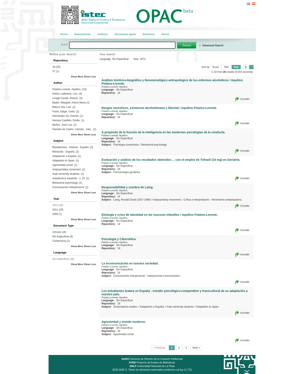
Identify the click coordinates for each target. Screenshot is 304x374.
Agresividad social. (64, 165)
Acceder (245, 99)
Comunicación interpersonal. (70, 187)
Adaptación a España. (66, 156)
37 (55, 71)
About (165, 34)
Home (64, 34)
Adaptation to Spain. (65, 160)
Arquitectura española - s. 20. (70, 178)
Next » (196, 347)
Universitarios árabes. (125, 306)
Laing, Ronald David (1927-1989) (132, 199)
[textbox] (122, 45)
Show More (77, 76)
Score (215, 67)
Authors (103, 34)
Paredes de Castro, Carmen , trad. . (74, 129)
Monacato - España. (65, 151)
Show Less (90, 76)
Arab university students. (68, 173)
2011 (57, 209)
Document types (125, 34)
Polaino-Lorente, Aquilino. (69, 89)
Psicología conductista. (126, 144)
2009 (57, 214)
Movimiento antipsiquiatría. (227, 199)
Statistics (148, 34)
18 (56, 66)
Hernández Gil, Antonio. (67, 115)
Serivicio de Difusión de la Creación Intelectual (152, 359)
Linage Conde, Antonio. (67, 98)
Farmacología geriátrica (126, 172)
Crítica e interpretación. (197, 199)
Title (226, 67)
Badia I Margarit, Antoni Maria (71, 102)
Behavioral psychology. (67, 182)
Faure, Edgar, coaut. (65, 111)
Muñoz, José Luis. (64, 124)
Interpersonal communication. (164, 275)
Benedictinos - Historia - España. (72, 147)
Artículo (59, 232)
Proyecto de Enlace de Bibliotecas (152, 362)
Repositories (82, 34)
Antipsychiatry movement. (68, 169)
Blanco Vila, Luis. (64, 107)
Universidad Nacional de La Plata (151, 366)
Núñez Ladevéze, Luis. (67, 93)
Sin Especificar (62, 236)
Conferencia (61, 240)
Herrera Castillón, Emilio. (68, 120)
